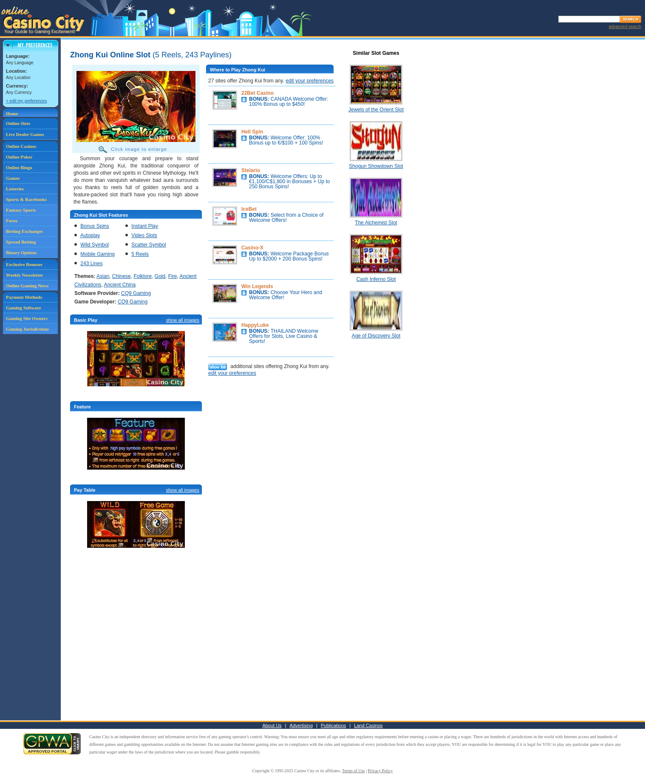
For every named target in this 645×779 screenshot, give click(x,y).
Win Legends (257, 286)
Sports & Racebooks (26, 199)
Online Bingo (19, 167)
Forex (11, 220)
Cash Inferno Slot (376, 279)
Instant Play (144, 226)
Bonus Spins (94, 226)
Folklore (142, 276)
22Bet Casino (257, 93)
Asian (102, 276)
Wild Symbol (94, 245)
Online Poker (19, 156)
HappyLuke (255, 325)
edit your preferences (310, 81)
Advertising (301, 725)
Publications (333, 725)
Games (13, 178)
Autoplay (90, 235)
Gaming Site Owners (27, 318)
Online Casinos (21, 146)
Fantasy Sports (21, 209)
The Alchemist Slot (376, 223)
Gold (160, 276)
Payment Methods (24, 297)
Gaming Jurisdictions (27, 328)
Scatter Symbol (148, 245)
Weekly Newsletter (24, 275)
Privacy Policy (380, 770)
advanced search (625, 26)
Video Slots (144, 235)
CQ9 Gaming (136, 293)
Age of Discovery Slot (376, 336)
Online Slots (18, 123)
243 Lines (91, 263)
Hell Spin (252, 132)
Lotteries (15, 188)
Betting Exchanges (24, 231)
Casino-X (252, 248)
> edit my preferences (26, 101)
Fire (172, 276)
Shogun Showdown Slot (376, 166)
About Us (271, 725)
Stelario (250, 170)
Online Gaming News (27, 285)
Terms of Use (353, 770)
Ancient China (120, 285)
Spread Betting (21, 241)
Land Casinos (368, 725)
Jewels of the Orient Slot (376, 110)
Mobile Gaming (97, 254)
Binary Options (21, 252)
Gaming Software (23, 307)
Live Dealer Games (25, 134)
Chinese (121, 276)
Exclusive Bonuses (24, 264)
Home (12, 113)
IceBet (249, 209)
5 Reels (140, 254)
